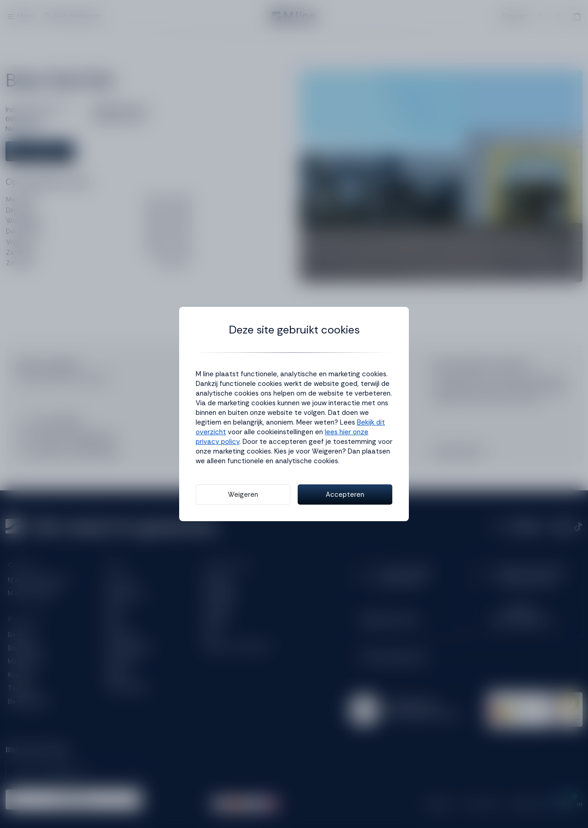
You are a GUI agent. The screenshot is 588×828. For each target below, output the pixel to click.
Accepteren (345, 494)
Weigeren (243, 494)
